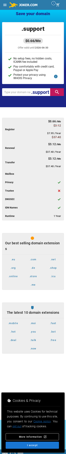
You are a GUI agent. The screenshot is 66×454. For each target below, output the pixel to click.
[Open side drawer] (5, 5)
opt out (16, 426)
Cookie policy (42, 421)
